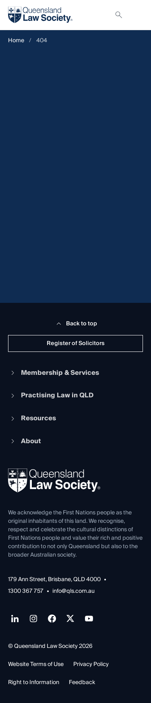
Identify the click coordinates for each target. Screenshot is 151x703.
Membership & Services (53, 372)
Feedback (82, 682)
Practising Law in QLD (50, 395)
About (24, 441)
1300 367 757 (25, 591)
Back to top (75, 324)
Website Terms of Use (36, 664)
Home (16, 41)
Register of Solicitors (76, 343)
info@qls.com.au (73, 591)
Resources (32, 418)
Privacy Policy (91, 664)
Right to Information (33, 682)
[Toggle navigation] (136, 14)
